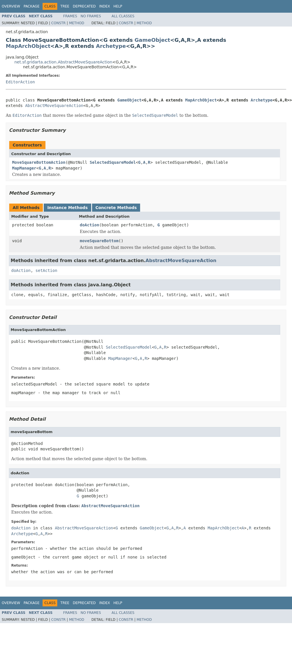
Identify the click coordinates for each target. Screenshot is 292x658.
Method (76, 23)
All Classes (123, 16)
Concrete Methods (116, 207)
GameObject (152, 40)
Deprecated (84, 6)
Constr (58, 23)
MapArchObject (28, 46)
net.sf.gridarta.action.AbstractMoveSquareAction (63, 62)
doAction (89, 225)
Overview (11, 6)
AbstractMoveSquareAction (54, 105)
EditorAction (20, 82)
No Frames (91, 16)
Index (104, 6)
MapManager (24, 168)
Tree (64, 6)
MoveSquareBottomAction (38, 162)
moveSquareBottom (99, 240)
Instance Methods (67, 207)
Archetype (111, 46)
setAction (46, 270)
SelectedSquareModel (113, 162)
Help (117, 6)
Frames (70, 16)
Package (31, 6)
